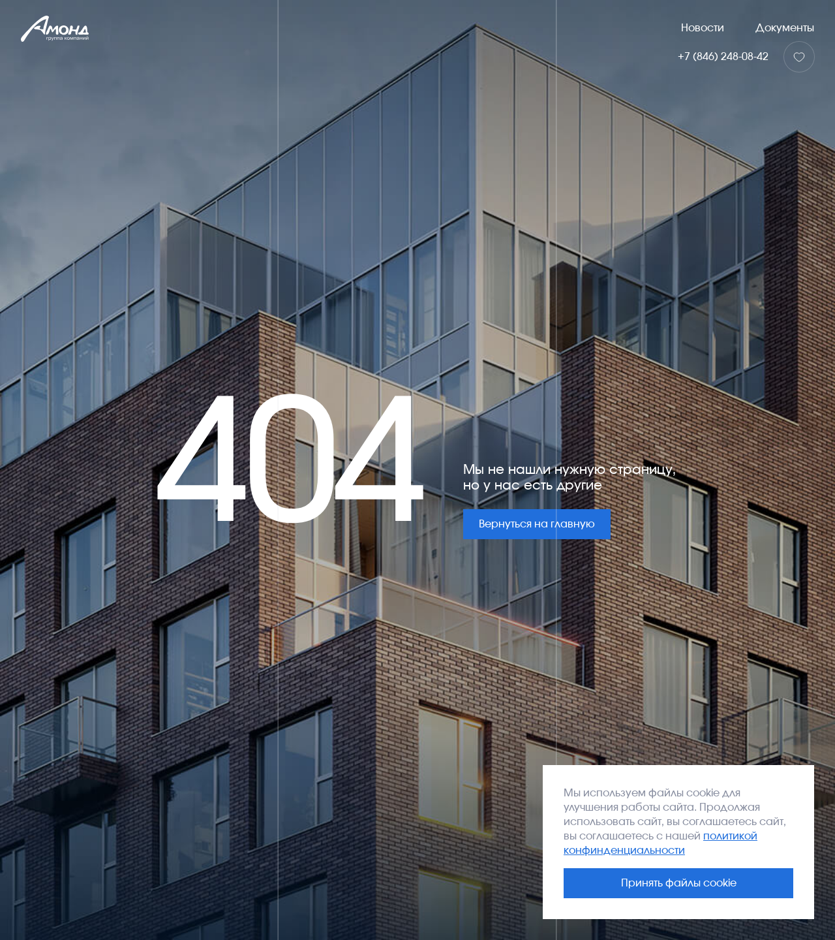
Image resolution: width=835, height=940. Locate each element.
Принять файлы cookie (678, 883)
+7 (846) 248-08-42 (723, 57)
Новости (702, 28)
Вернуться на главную (537, 524)
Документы (784, 28)
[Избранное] (799, 57)
